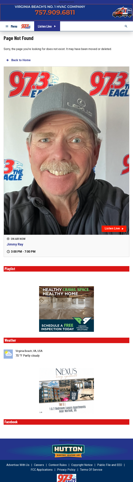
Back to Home (18, 60)
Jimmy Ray (15, 244)
